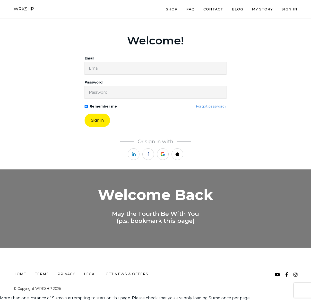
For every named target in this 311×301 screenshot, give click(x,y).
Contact (213, 9)
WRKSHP (24, 9)
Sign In (289, 9)
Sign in (97, 120)
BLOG (237, 9)
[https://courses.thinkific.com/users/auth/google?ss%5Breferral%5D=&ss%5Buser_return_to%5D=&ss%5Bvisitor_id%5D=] (163, 154)
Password (94, 82)
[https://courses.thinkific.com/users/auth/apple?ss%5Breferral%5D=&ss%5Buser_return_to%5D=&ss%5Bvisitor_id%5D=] (177, 154)
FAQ (190, 9)
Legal (90, 274)
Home (20, 274)
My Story (262, 9)
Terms (42, 274)
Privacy (66, 274)
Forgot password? (211, 106)
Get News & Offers (127, 274)
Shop (172, 9)
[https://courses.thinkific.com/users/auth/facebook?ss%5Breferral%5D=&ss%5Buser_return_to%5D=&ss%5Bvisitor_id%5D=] (148, 154)
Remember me (103, 106)
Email (89, 58)
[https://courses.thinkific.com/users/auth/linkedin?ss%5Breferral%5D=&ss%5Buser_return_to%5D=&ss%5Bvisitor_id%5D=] (133, 154)
